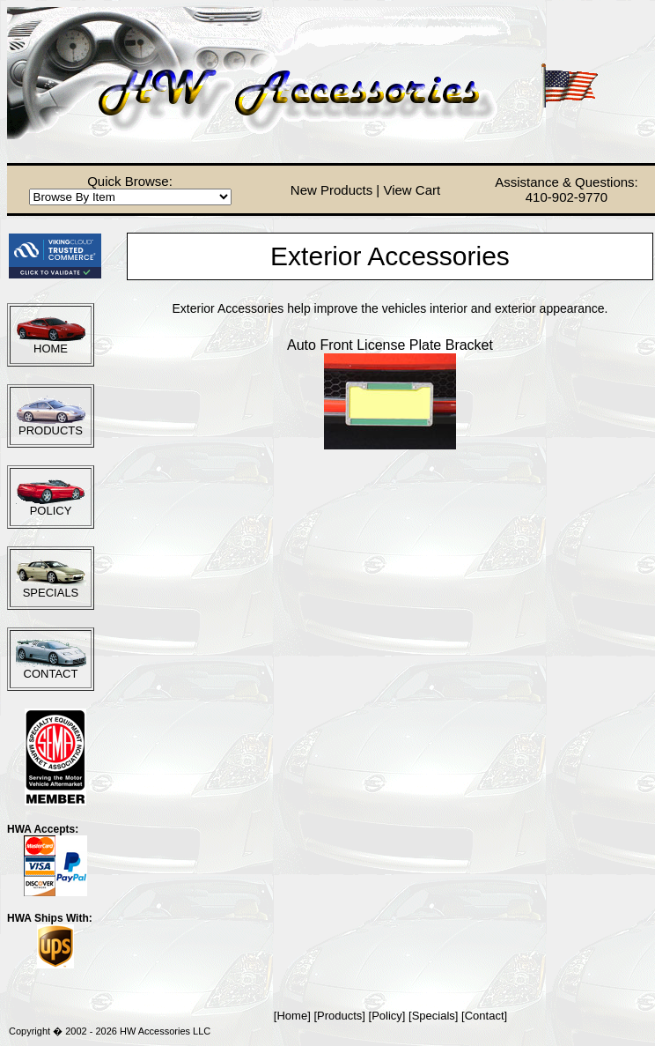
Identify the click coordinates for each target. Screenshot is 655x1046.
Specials (433, 1015)
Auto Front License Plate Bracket (390, 345)
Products (339, 1015)
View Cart (411, 189)
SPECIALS (51, 592)
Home (291, 1015)
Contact (484, 1015)
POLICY (51, 510)
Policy (387, 1015)
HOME (50, 348)
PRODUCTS (50, 430)
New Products (331, 189)
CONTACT (51, 673)
